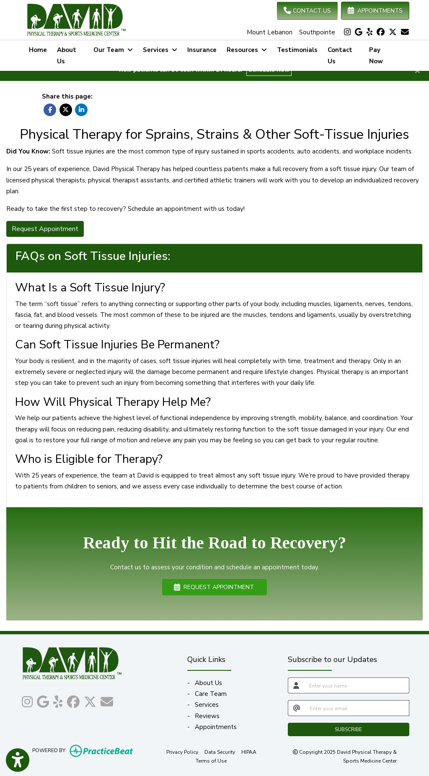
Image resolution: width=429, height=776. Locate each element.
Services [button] (160, 50)
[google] (358, 32)
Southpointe (317, 32)
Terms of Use (211, 760)
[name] (356, 685)
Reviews (207, 716)
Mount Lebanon (269, 32)
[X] (393, 32)
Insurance (202, 50)
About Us (66, 55)
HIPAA (248, 751)
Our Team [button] (113, 50)
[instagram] (347, 32)
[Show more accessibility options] (17, 760)
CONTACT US (307, 11)
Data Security (219, 751)
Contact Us (340, 55)
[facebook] (381, 32)
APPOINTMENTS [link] (375, 11)
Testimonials (297, 50)
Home (38, 50)
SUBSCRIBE (348, 729)
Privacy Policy (182, 751)
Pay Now (383, 55)
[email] (357, 708)
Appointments (216, 727)
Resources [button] (247, 50)
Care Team (211, 694)
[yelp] (369, 32)
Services (207, 705)
